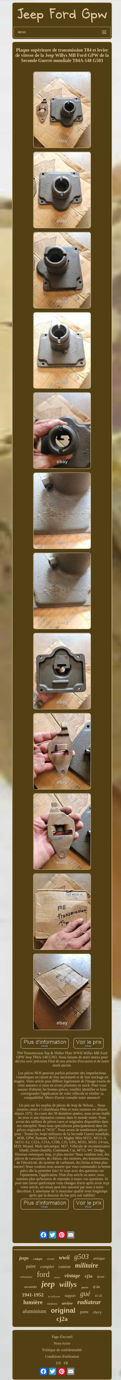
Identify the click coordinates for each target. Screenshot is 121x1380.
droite (100, 1276)
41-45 (98, 1296)
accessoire (30, 1286)
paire (31, 1266)
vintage (72, 1275)
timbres (52, 1303)
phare (57, 1277)
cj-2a (96, 1286)
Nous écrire (62, 1343)
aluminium (34, 1311)
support (70, 1296)
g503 (81, 1256)
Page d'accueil (62, 1337)
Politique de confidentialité (62, 1350)
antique (99, 1258)
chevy (97, 1312)
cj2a (62, 1318)
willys (68, 1284)
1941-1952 (32, 1295)
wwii (64, 1257)
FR (66, 1363)
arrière (67, 1303)
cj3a (89, 1276)
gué (85, 1294)
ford (43, 1274)
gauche (84, 1287)
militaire (86, 1265)
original (63, 1310)
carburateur (26, 1276)
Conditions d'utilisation (62, 1356)
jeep (48, 1284)
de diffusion (54, 1296)
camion (64, 1266)
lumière (33, 1302)
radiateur (89, 1302)
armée (51, 1259)
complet (47, 1266)
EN (58, 1363)
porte (84, 1312)
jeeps (24, 1258)
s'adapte (38, 1259)
